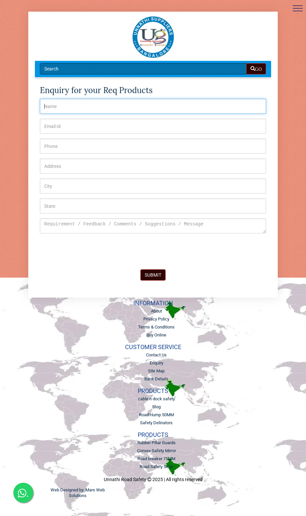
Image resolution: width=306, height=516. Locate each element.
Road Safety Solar (156, 466)
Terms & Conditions (156, 326)
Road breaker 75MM (156, 458)
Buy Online (156, 334)
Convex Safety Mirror (156, 450)
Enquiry (156, 362)
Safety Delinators (156, 422)
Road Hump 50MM (156, 414)
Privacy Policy (156, 319)
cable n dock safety (156, 398)
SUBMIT (153, 275)
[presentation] (90, 251)
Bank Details (156, 378)
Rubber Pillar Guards (156, 442)
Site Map (156, 370)
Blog (156, 406)
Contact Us (156, 354)
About (156, 311)
